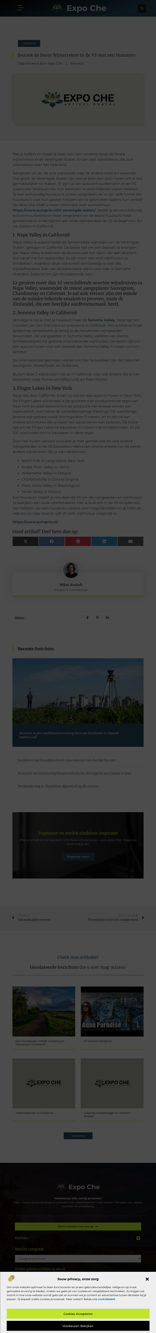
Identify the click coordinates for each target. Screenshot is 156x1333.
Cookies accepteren (78, 1314)
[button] (147, 1279)
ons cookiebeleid (103, 1299)
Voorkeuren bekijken (78, 1326)
